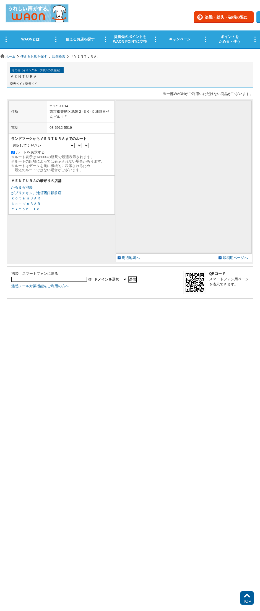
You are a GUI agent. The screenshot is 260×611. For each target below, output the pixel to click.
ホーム (10, 56)
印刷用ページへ (235, 258)
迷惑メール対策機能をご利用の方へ (40, 286)
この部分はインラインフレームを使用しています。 (130, 25)
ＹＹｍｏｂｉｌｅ (25, 209)
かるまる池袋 (22, 187)
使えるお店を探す (33, 56)
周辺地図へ (131, 258)
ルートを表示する (30, 152)
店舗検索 (58, 56)
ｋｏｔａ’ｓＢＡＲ (26, 198)
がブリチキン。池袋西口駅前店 (36, 193)
